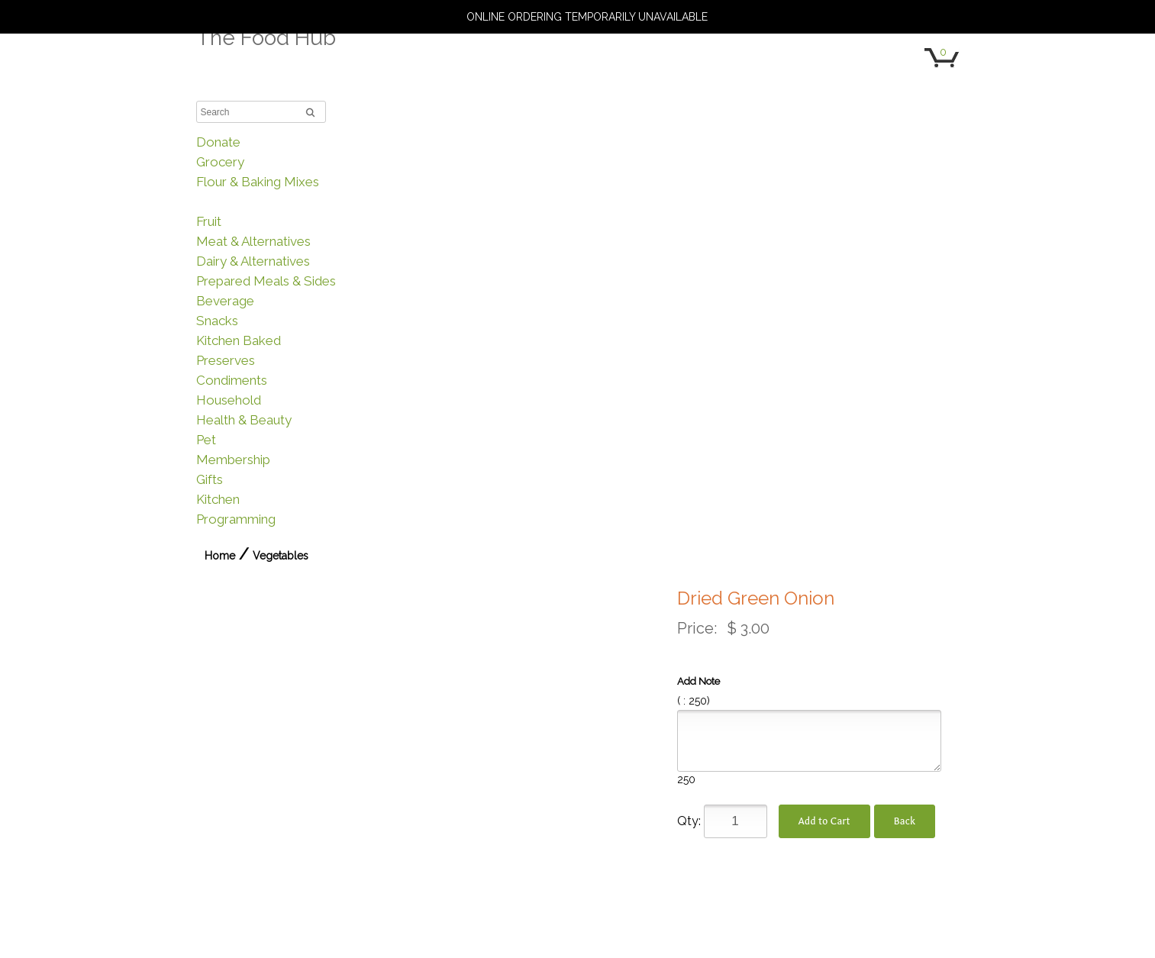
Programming (236, 519)
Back (904, 821)
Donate (218, 142)
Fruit (208, 221)
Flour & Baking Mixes (257, 181)
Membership (233, 459)
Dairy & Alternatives (253, 261)
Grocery (220, 161)
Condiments (231, 380)
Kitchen (218, 499)
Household (228, 400)
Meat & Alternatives (253, 241)
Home (220, 556)
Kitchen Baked (238, 340)
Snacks (217, 320)
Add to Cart (824, 821)
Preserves (225, 360)
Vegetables (229, 201)
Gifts (209, 479)
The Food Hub (266, 37)
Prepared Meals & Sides (266, 281)
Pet (206, 439)
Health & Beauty (244, 419)
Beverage (225, 300)
